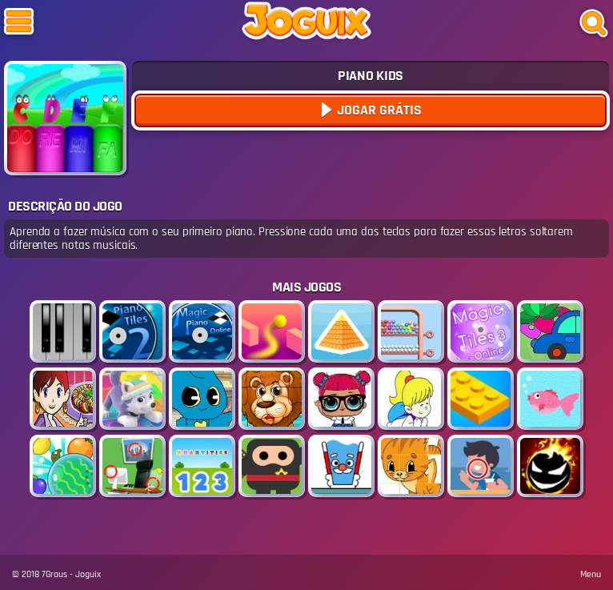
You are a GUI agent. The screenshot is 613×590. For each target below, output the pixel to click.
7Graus (54, 574)
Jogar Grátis (378, 110)
